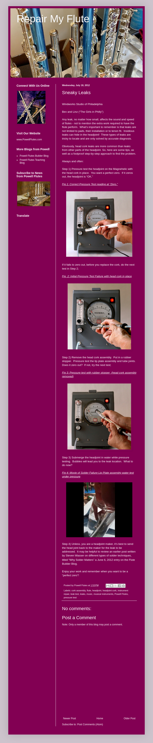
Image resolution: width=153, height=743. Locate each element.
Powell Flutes (121, 594)
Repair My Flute (53, 19)
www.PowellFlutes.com (29, 139)
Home (100, 718)
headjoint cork (109, 590)
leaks (82, 594)
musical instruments (103, 594)
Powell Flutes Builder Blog (34, 155)
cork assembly (79, 590)
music (89, 594)
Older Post (129, 718)
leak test (75, 594)
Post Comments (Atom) (90, 724)
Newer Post (69, 718)
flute (89, 590)
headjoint (96, 590)
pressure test (70, 597)
